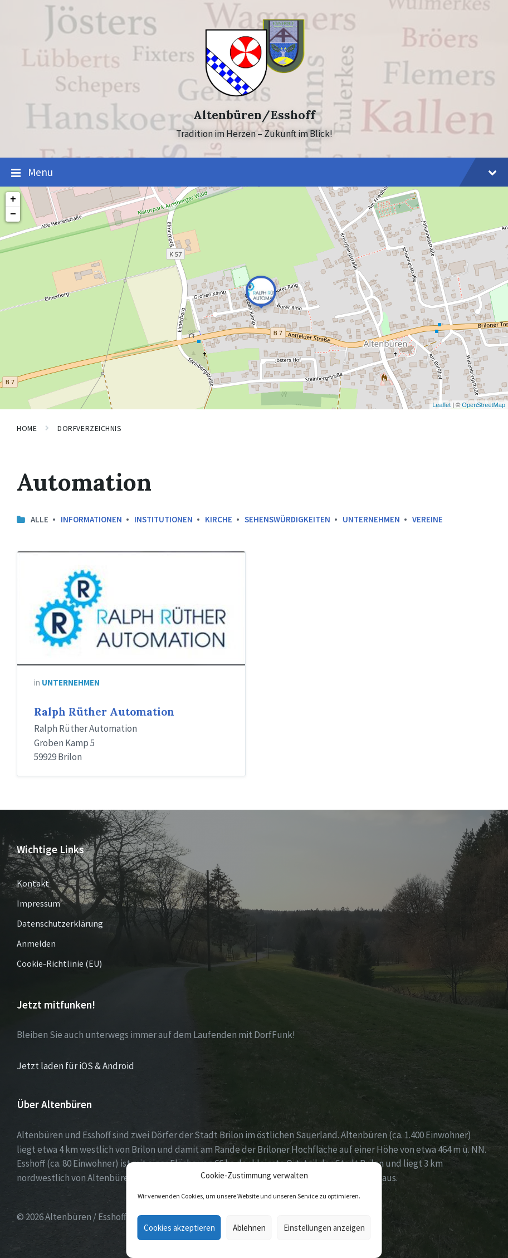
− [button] (13, 214)
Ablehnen (249, 1227)
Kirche (218, 519)
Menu (254, 172)
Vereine (427, 519)
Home (27, 428)
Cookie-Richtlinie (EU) (59, 963)
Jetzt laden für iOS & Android (75, 1066)
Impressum (38, 903)
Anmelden (36, 943)
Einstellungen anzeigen (324, 1227)
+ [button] (13, 199)
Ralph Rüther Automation (104, 711)
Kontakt (33, 883)
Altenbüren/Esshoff (254, 115)
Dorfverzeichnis (89, 428)
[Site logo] (254, 95)
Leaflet (441, 405)
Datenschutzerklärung (60, 923)
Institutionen (163, 519)
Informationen (91, 519)
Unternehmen (371, 519)
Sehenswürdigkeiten (287, 519)
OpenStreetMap (483, 405)
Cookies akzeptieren (179, 1227)
